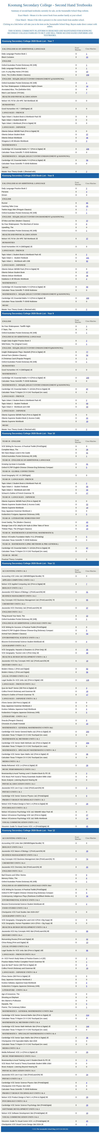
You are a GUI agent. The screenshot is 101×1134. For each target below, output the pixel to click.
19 (87, 421)
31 (87, 453)
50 (87, 669)
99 (87, 931)
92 (87, 261)
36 (87, 138)
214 (87, 1015)
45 (87, 826)
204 (87, 743)
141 (87, 258)
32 (87, 939)
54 (87, 355)
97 (87, 389)
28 (87, 450)
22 (87, 418)
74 (87, 859)
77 (87, 352)
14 (87, 86)
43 (87, 522)
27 (87, 815)
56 (87, 672)
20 (87, 57)
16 (87, 526)
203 (87, 732)
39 (87, 653)
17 (87, 493)
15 (87, 529)
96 (87, 950)
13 (87, 943)
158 (87, 75)
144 (87, 1026)
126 (87, 680)
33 (87, 407)
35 (87, 650)
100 (87, 298)
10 (87, 72)
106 (87, 149)
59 (87, 160)
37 (87, 134)
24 (87, 1075)
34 (87, 896)
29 (87, 765)
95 (87, 600)
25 (87, 206)
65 (87, 203)
